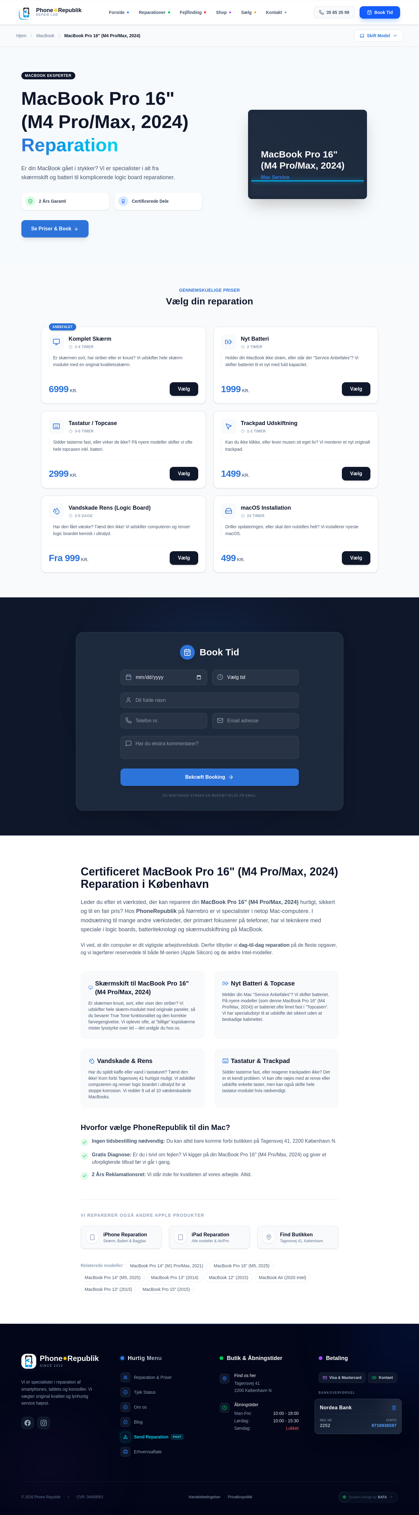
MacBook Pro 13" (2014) (175, 1277)
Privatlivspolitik (240, 1497)
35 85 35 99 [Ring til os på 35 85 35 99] (334, 12)
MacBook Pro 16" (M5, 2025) (241, 1265)
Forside (119, 12)
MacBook (45, 35)
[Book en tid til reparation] (380, 12)
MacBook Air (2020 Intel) (282, 1277)
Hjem (21, 35)
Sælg (248, 12)
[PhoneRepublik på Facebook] (27, 1423)
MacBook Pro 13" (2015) (108, 1289)
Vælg (184, 389)
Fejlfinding (193, 12)
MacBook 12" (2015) (228, 1277)
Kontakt (276, 12)
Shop (223, 12)
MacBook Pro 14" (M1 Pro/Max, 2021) (166, 1265)
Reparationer (154, 12)
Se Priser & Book (55, 228)
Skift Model (379, 35)
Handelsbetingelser (204, 1497)
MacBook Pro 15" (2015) (166, 1289)
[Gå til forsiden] (50, 12)
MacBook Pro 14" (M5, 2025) (113, 1277)
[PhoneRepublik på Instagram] (43, 1423)
